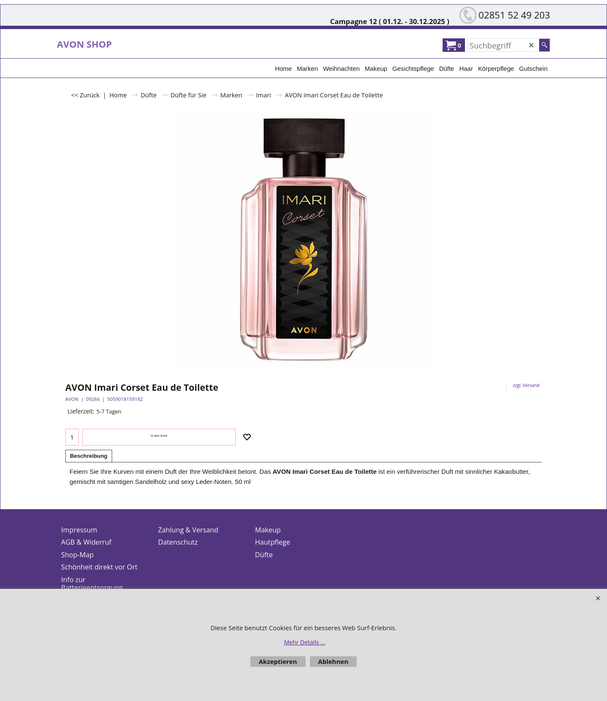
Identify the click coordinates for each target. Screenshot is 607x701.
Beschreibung (88, 456)
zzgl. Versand (526, 385)
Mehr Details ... (304, 642)
